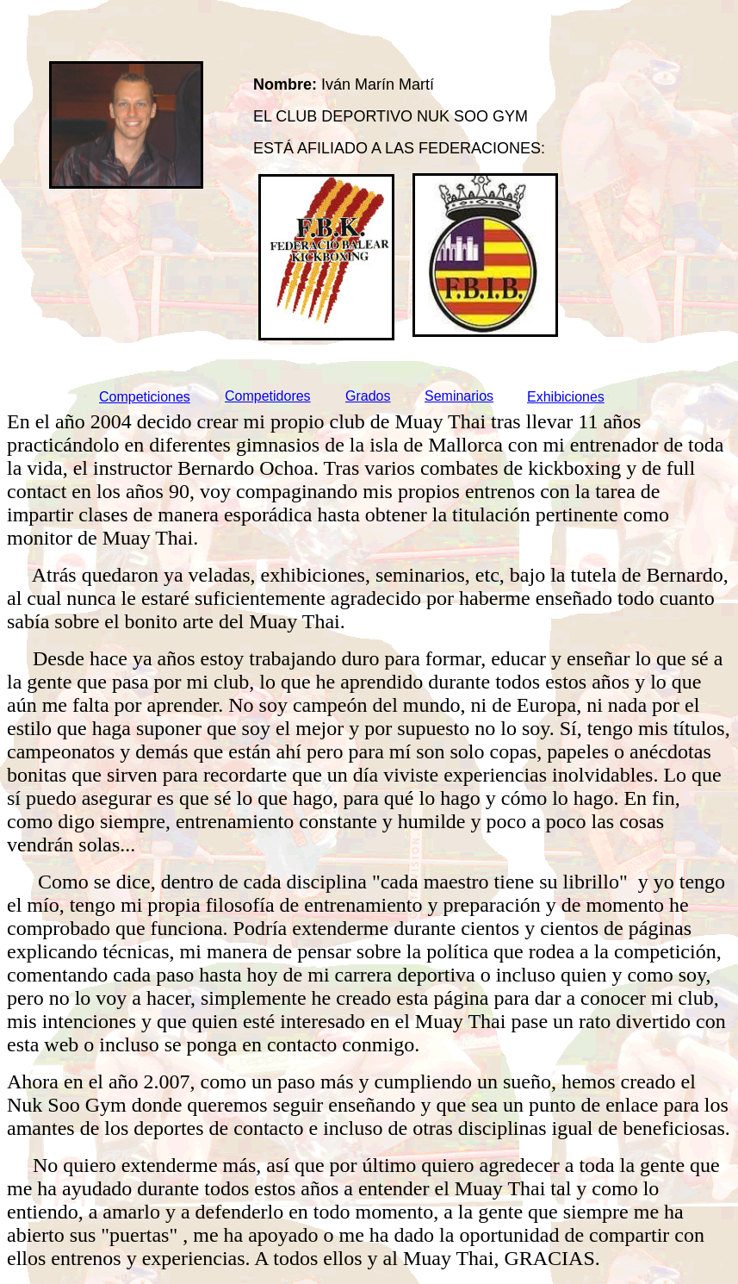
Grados (367, 396)
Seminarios (459, 396)
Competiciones (144, 397)
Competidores (268, 396)
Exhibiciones (566, 397)
